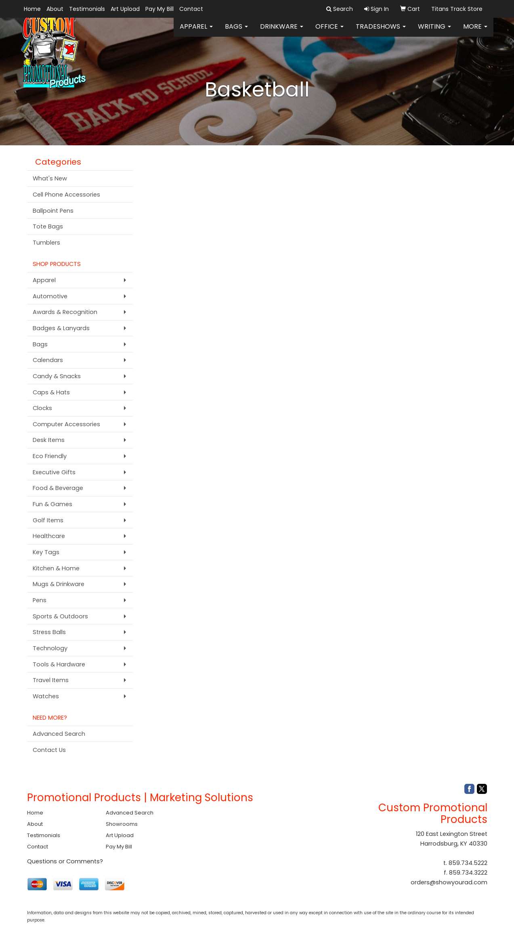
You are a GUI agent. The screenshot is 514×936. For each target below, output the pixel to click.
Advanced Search (59, 734)
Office (329, 32)
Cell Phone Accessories (66, 195)
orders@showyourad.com (449, 882)
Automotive (50, 296)
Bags (236, 32)
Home (32, 9)
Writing (434, 32)
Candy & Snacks (57, 376)
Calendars (48, 360)
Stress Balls (49, 632)
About (54, 9)
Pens (39, 600)
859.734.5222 (468, 863)
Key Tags (46, 552)
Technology (50, 648)
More (475, 32)
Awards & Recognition (65, 312)
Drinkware (281, 32)
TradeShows (381, 32)
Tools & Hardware (59, 664)
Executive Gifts (54, 472)
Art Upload (125, 9)
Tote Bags (48, 226)
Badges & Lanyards (61, 328)
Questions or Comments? (65, 861)
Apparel (196, 32)
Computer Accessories (66, 424)
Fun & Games (52, 504)
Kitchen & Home (56, 568)
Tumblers (46, 243)
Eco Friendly (50, 456)
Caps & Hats (51, 392)
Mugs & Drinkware (58, 584)
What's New (50, 178)
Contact (191, 9)
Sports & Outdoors (60, 616)
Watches (46, 696)
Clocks (42, 408)
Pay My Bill (159, 9)
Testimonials (87, 9)
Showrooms (122, 824)
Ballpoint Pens (53, 211)
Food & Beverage (58, 488)
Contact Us (49, 750)
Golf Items (48, 520)
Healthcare (49, 536)
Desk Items (49, 440)
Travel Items (51, 680)
